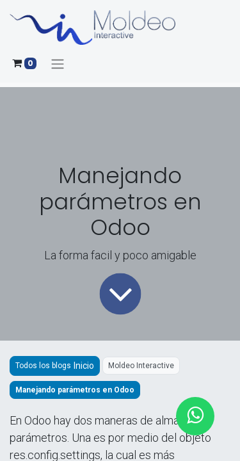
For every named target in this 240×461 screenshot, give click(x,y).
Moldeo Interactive (141, 365)
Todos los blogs (43, 365)
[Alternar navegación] (57, 63)
